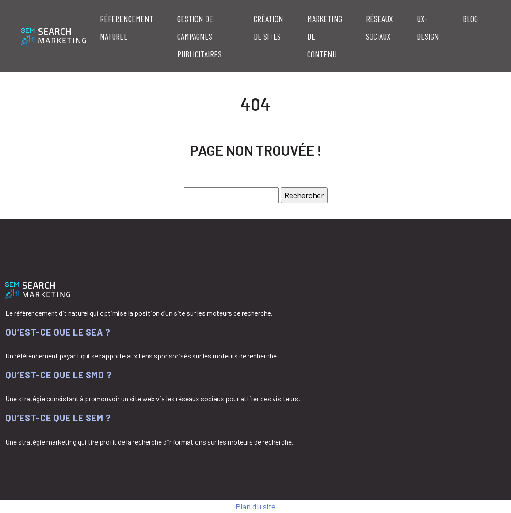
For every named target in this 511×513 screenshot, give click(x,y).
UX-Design (428, 27)
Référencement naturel (126, 27)
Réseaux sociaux (379, 27)
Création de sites (268, 27)
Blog (470, 18)
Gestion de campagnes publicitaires (199, 36)
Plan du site (255, 506)
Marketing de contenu (324, 36)
